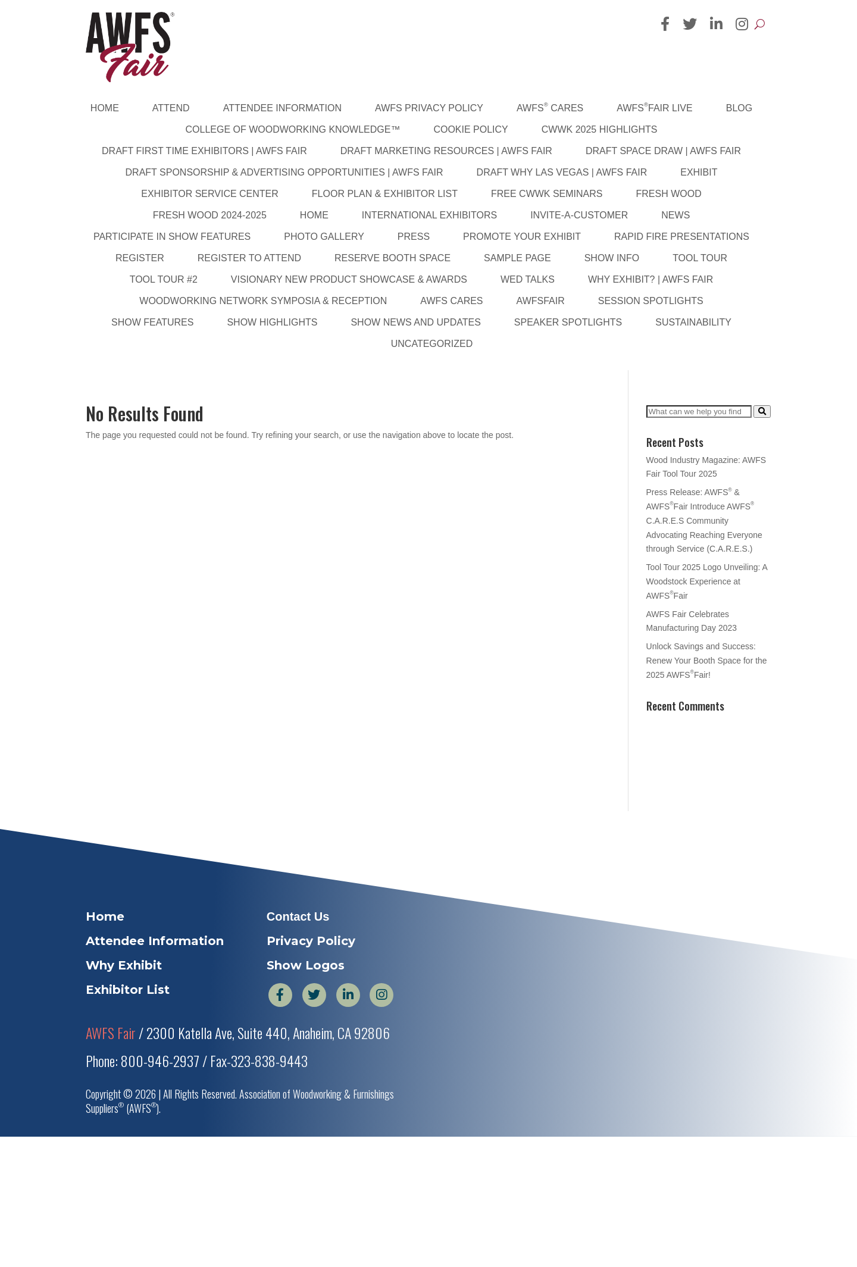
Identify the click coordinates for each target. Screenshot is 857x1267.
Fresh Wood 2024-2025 (210, 215)
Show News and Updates (415, 322)
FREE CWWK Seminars (547, 194)
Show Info (611, 258)
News (675, 215)
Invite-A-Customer (579, 215)
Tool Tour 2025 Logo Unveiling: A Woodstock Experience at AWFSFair (707, 581)
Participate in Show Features (172, 236)
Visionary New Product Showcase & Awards (349, 279)
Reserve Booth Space (392, 258)
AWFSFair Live (654, 107)
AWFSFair (541, 301)
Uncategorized (432, 344)
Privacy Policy (311, 941)
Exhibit (698, 172)
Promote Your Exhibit (522, 236)
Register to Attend (249, 258)
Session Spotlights (650, 301)
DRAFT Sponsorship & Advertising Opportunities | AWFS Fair (284, 172)
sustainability (693, 322)
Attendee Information (282, 108)
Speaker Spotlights (568, 322)
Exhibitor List (128, 990)
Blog (739, 108)
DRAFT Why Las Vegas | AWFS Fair (562, 172)
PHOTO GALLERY (324, 236)
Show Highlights (272, 322)
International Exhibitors (429, 215)
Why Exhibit (124, 965)
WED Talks (528, 279)
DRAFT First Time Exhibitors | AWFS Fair (204, 151)
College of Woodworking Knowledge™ (293, 129)
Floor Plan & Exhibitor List (385, 194)
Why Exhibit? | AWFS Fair (650, 279)
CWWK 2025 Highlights (600, 129)
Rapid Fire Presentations (681, 236)
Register (139, 258)
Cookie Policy (470, 129)
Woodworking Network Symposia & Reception (263, 301)
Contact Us (298, 916)
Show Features (152, 322)
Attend (171, 108)
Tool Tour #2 (164, 279)
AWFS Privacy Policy (429, 108)
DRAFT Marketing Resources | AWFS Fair (446, 151)
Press (414, 236)
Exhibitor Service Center (210, 194)
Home (104, 108)
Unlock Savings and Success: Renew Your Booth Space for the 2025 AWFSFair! (706, 661)
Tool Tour (700, 258)
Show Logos (306, 965)
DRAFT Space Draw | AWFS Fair (663, 151)
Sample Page (517, 258)
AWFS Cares (550, 107)
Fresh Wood (669, 194)
